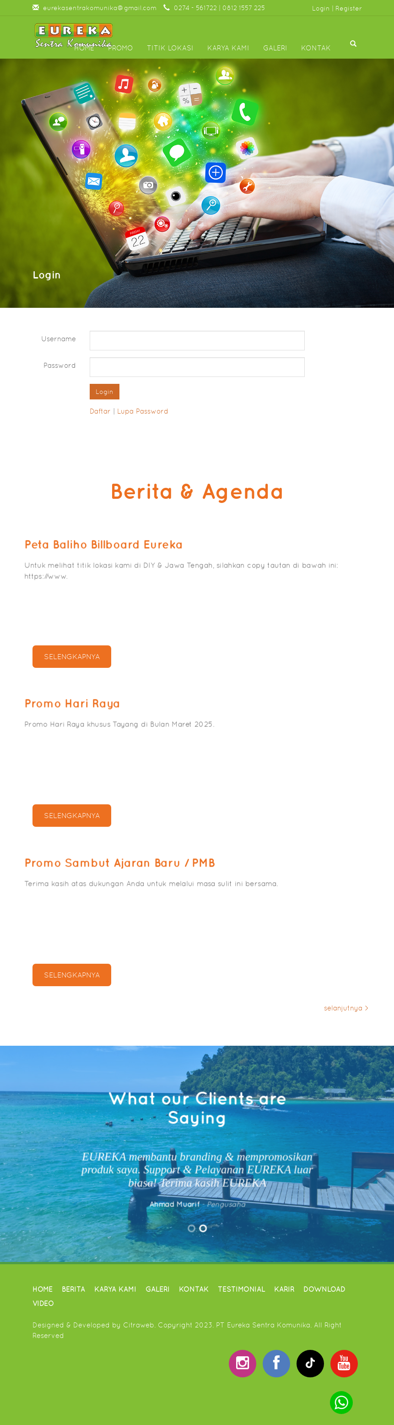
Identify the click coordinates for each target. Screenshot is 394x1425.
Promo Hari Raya (86, 707)
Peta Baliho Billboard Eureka (114, 548)
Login (321, 8)
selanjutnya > (346, 1008)
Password (59, 365)
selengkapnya (72, 656)
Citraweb (138, 1325)
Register (348, 8)
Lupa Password (142, 411)
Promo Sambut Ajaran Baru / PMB (128, 866)
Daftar (100, 411)
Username (58, 339)
